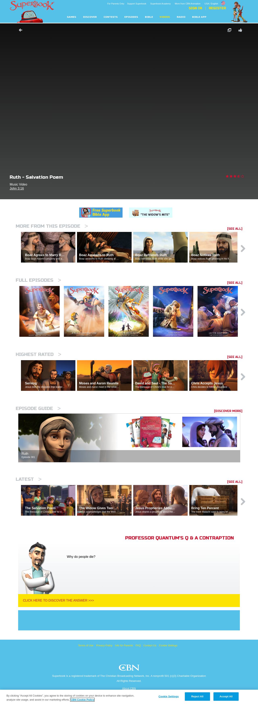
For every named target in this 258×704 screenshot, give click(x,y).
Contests (111, 17)
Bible (149, 17)
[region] (129, 697)
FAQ (138, 645)
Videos (165, 17)
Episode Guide (38, 408)
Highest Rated (38, 354)
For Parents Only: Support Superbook (126, 3)
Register (217, 8)
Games (71, 17)
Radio (181, 17)
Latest (29, 479)
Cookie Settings (168, 645)
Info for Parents (124, 645)
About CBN (129, 688)
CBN (130, 668)
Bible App (199, 17)
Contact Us (150, 645)
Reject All (197, 696)
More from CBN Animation (188, 3)
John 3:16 (17, 188)
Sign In (195, 8)
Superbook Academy (160, 3)
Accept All (226, 696)
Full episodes (38, 280)
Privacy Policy (104, 645)
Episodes (131, 17)
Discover (90, 17)
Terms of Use (86, 645)
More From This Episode (52, 226)
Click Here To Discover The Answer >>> (58, 600)
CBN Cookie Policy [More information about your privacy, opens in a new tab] (82, 699)
